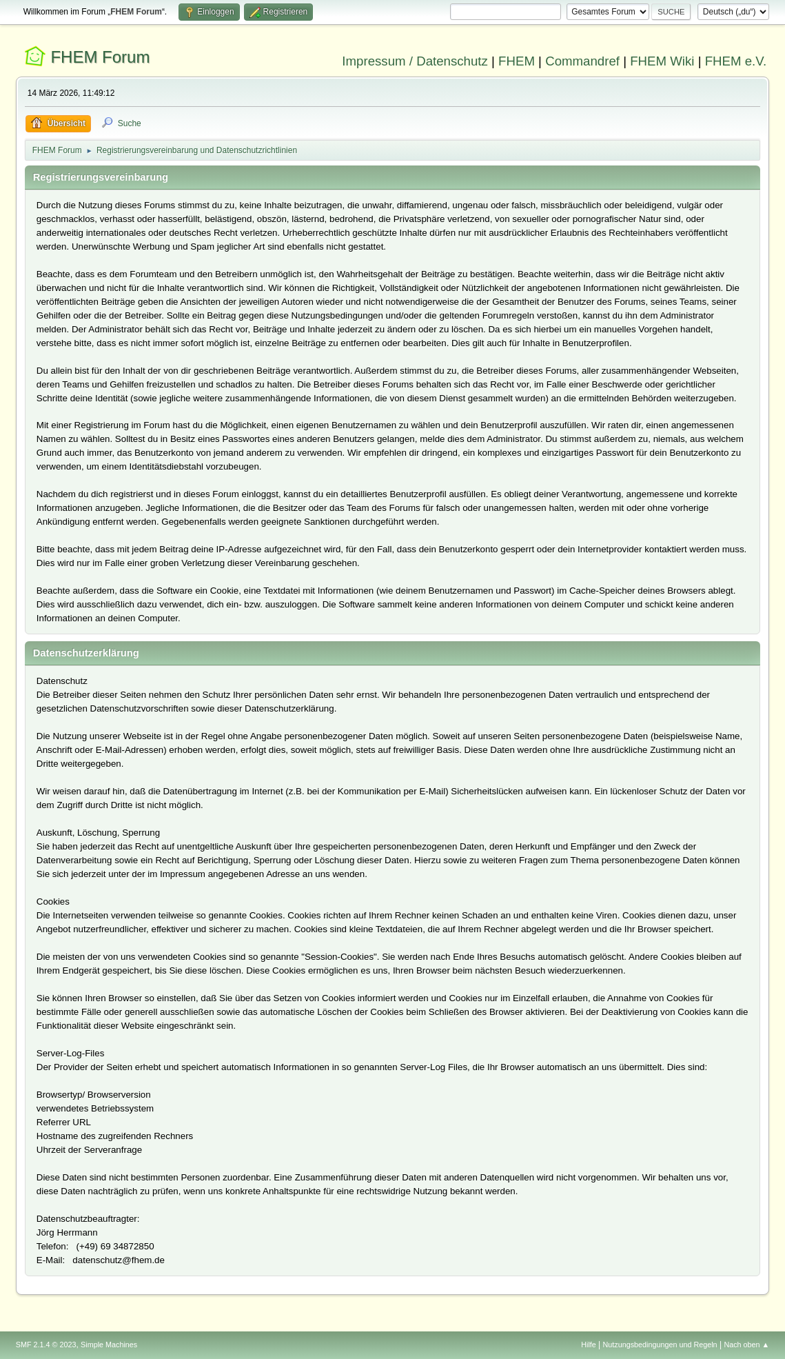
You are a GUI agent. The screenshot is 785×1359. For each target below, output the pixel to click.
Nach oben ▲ (746, 1344)
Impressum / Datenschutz (415, 61)
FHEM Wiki (662, 61)
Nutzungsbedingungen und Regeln (660, 1344)
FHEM (516, 61)
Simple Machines (109, 1344)
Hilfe (588, 1344)
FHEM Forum (100, 57)
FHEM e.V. (736, 61)
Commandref (582, 61)
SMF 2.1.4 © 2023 (46, 1344)
